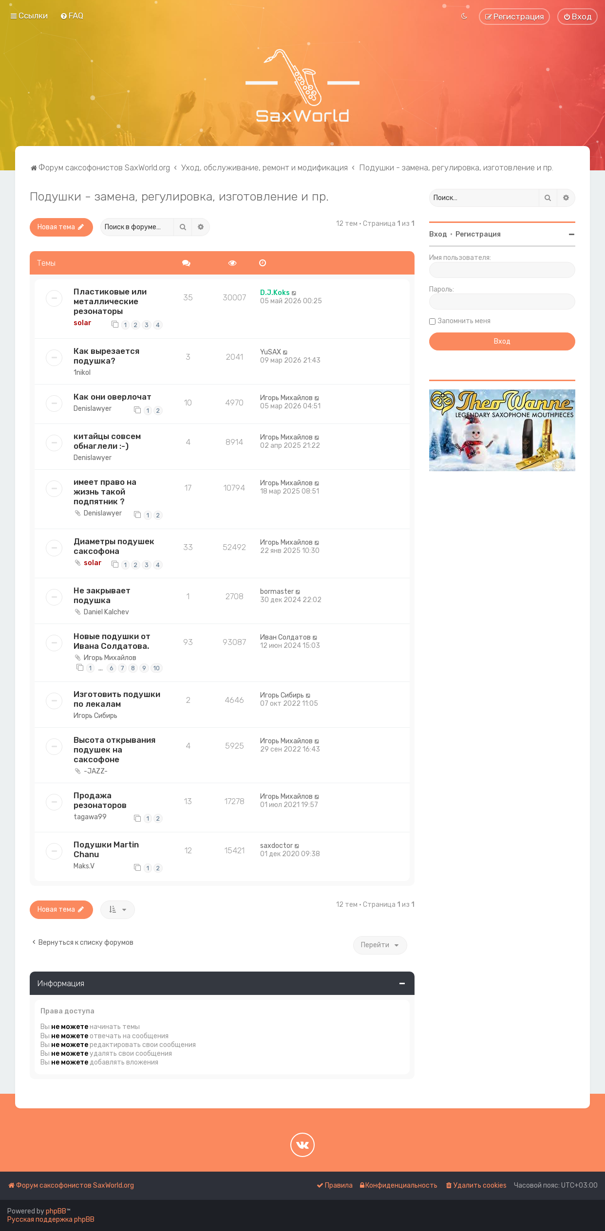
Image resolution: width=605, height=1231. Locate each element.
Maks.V (84, 866)
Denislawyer (93, 408)
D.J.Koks (275, 293)
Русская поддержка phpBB (51, 1219)
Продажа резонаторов (100, 800)
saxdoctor (276, 846)
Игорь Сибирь (95, 716)
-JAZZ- (96, 771)
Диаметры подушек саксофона (114, 546)
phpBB (56, 1211)
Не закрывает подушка (102, 595)
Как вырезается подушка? (106, 356)
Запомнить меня (464, 321)
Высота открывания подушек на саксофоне (114, 749)
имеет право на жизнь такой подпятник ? (105, 491)
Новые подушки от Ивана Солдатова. (112, 641)
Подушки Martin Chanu (106, 849)
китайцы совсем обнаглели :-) (107, 441)
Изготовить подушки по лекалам (117, 699)
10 (156, 668)
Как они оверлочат (112, 397)
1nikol (82, 372)
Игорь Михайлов (286, 398)
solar (83, 323)
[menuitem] (71, 15)
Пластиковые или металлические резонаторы (110, 301)
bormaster (277, 592)
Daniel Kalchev (106, 612)
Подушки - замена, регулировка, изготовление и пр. (179, 196)
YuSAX (270, 352)
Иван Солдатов (285, 637)
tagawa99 (90, 817)
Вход (438, 234)
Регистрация (478, 234)
